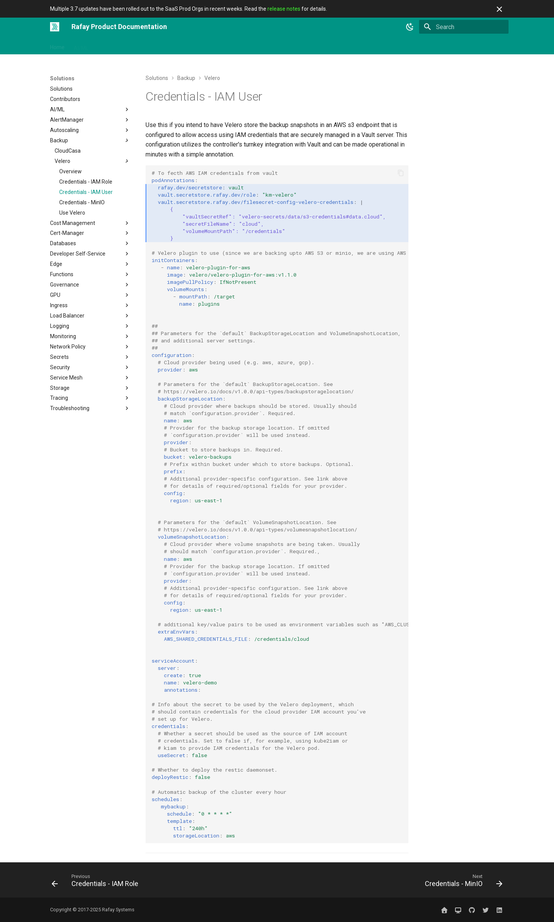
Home (57, 45)
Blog (344, 45)
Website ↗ (430, 45)
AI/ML (81, 45)
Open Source (220, 45)
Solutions (184, 45)
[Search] (464, 27)
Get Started (111, 45)
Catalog (288, 45)
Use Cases (257, 45)
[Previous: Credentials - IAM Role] (97, 882)
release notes (283, 9)
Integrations (149, 45)
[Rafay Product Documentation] (54, 26)
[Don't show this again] (499, 9)
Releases (318, 45)
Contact (367, 45)
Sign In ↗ (397, 45)
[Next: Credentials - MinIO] (462, 882)
